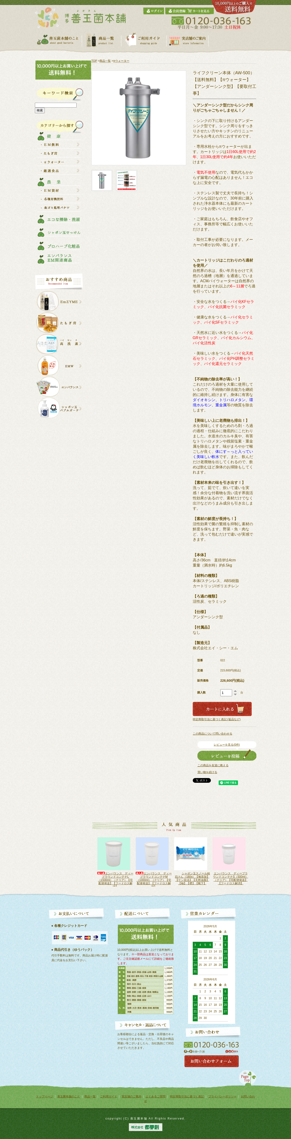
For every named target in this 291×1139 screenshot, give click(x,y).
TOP (94, 61)
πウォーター (121, 61)
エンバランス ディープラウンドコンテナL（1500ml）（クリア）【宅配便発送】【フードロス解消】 (154, 880)
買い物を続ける (207, 772)
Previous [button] (89, 864)
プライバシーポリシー (222, 1096)
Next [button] (254, 864)
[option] (115, 862)
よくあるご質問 (155, 1096)
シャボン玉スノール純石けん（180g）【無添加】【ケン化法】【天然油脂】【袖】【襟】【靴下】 (230, 878)
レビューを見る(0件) (227, 744)
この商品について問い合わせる (212, 733)
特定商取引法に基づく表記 (187, 1096)
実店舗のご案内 (131, 1096)
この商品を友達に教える (213, 765)
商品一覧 (105, 61)
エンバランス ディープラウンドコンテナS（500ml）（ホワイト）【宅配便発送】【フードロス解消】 (115, 880)
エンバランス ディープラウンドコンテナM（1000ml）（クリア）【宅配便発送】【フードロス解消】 (192, 880)
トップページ (44, 1096)
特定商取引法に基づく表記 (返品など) (217, 719)
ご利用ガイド (108, 1096)
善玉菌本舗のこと (68, 1096)
